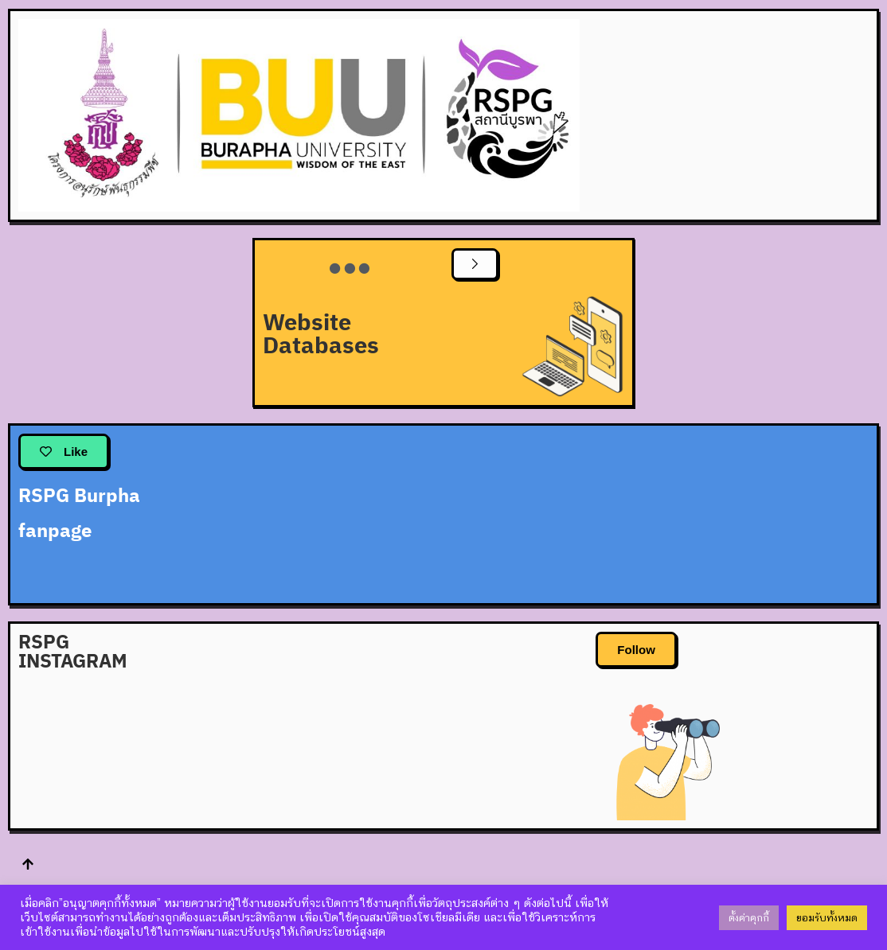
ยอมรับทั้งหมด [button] (827, 918)
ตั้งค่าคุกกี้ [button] (749, 918)
